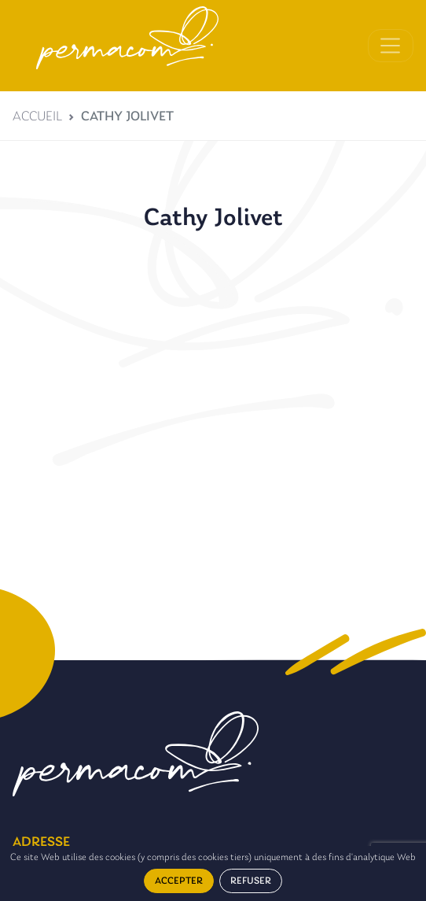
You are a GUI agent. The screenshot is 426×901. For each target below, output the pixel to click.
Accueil (37, 117)
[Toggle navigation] (390, 45)
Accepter (179, 881)
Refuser (250, 881)
